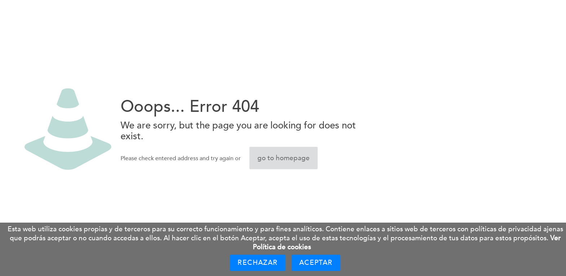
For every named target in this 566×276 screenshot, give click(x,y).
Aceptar (316, 262)
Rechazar (258, 262)
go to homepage (283, 158)
